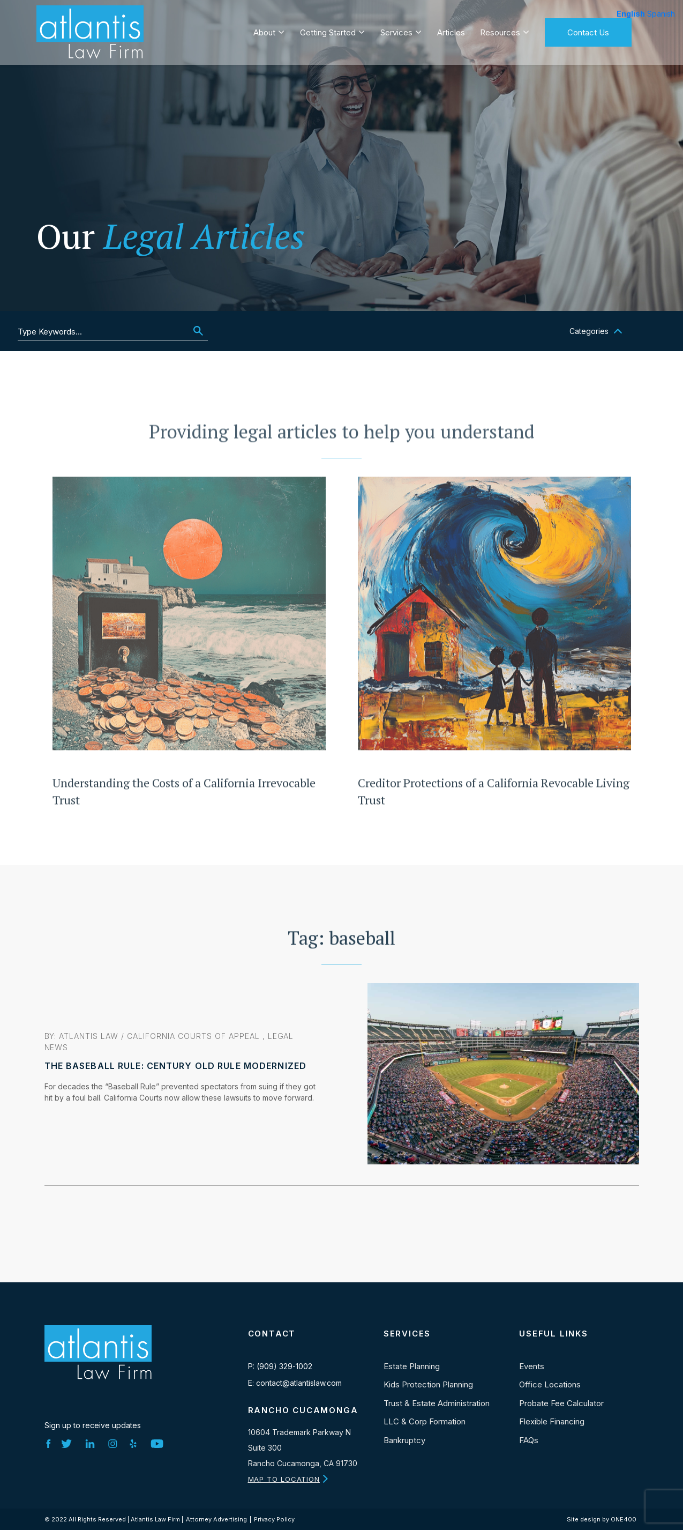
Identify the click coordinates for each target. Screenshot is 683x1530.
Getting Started (328, 30)
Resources (500, 30)
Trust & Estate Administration (437, 1403)
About (264, 30)
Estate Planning (412, 1366)
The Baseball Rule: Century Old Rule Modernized (175, 1065)
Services (396, 30)
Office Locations (550, 1384)
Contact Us (588, 30)
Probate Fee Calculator (561, 1403)
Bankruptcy (404, 1440)
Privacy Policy (274, 1519)
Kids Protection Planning (428, 1384)
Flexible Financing (551, 1421)
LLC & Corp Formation (425, 1421)
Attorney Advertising (216, 1519)
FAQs (528, 1440)
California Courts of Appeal (193, 1036)
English (631, 13)
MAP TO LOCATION (284, 1479)
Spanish (661, 13)
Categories (589, 331)
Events (531, 1366)
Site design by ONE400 (601, 1519)
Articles (451, 30)
